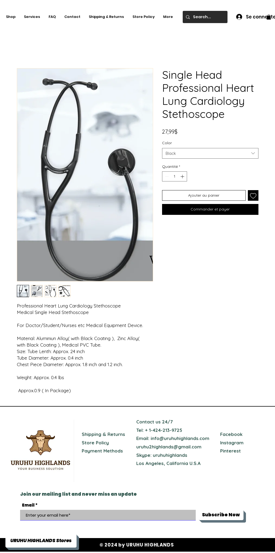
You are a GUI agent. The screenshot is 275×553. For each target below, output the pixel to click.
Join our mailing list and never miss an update (78, 494)
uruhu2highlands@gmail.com (168, 447)
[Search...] (204, 17)
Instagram (232, 442)
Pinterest (230, 451)
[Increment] (182, 176)
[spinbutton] (174, 176)
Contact (145, 422)
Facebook (231, 434)
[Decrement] (166, 176)
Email (28, 505)
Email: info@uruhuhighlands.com (172, 438)
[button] (269, 17)
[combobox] (210, 153)
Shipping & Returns (103, 434)
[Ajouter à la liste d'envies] (253, 195)
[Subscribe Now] (221, 515)
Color (167, 142)
